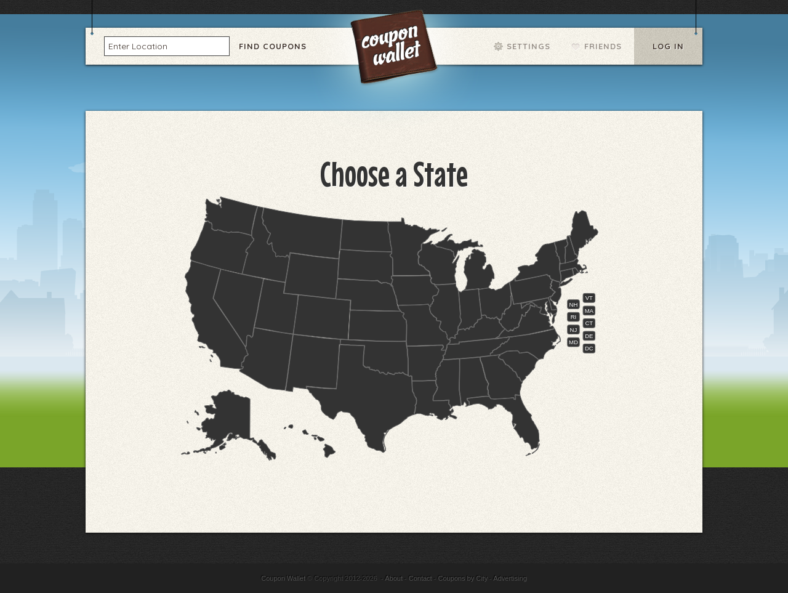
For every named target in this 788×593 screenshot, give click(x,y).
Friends (603, 46)
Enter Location (137, 45)
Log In (668, 46)
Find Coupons (273, 46)
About (394, 578)
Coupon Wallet (395, 49)
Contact (420, 578)
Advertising (509, 578)
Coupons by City (463, 578)
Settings (528, 46)
